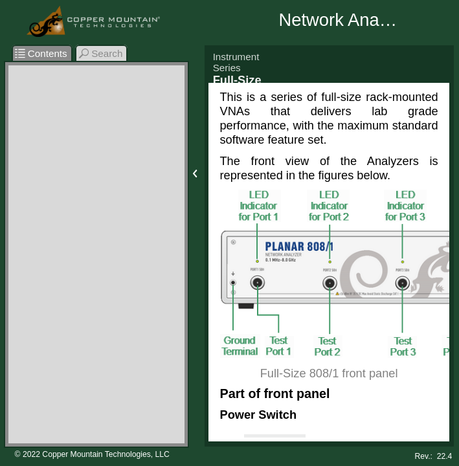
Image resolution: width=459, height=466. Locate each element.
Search (101, 53)
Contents (41, 53)
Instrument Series (236, 62)
